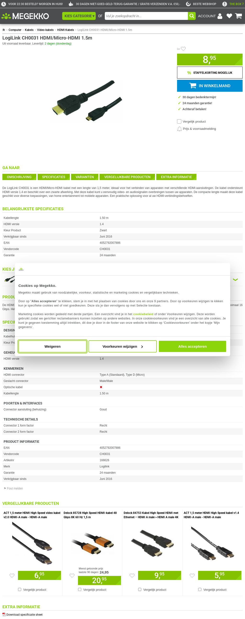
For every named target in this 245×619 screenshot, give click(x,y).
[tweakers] (201, 4)
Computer (15, 30)
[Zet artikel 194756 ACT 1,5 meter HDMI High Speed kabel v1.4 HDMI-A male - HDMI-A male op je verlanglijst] (192, 575)
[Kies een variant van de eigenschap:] (122, 279)
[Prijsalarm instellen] (196, 128)
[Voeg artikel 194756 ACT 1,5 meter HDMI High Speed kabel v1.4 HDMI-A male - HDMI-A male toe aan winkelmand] (219, 575)
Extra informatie (176, 177)
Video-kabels (45, 30)
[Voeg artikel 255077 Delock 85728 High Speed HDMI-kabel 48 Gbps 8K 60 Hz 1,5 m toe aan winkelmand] (99, 580)
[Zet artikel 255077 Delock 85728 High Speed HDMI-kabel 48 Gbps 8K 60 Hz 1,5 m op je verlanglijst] (72, 575)
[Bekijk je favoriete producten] (229, 16)
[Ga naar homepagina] (30, 16)
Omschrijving (19, 177)
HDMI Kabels (65, 30)
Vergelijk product (194, 121)
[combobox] (146, 16)
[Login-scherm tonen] (211, 16)
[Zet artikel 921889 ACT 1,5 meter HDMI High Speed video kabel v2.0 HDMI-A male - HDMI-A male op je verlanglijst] (12, 575)
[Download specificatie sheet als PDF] (122, 614)
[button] (79, 16)
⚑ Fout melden (13, 488)
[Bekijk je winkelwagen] (238, 16)
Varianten (85, 177)
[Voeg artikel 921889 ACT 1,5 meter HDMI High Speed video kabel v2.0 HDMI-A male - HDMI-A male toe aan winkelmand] (39, 575)
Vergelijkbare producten (127, 177)
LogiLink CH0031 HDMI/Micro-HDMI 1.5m (105, 30)
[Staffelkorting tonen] (210, 73)
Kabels (29, 30)
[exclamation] (233, 4)
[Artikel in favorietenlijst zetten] (183, 48)
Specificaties (53, 177)
